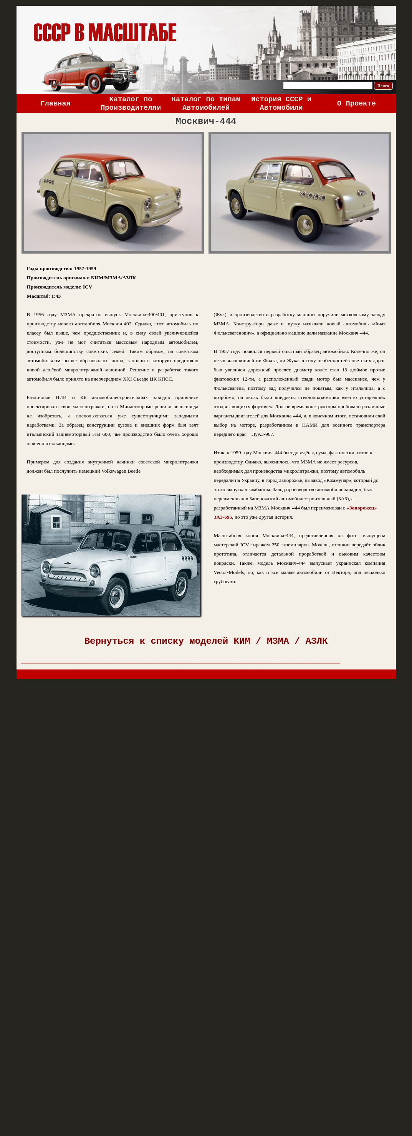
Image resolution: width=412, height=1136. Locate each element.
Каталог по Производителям (131, 103)
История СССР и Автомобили (281, 103)
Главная (55, 103)
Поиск (383, 86)
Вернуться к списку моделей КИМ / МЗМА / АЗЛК (206, 641)
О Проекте (356, 103)
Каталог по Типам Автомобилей (206, 103)
